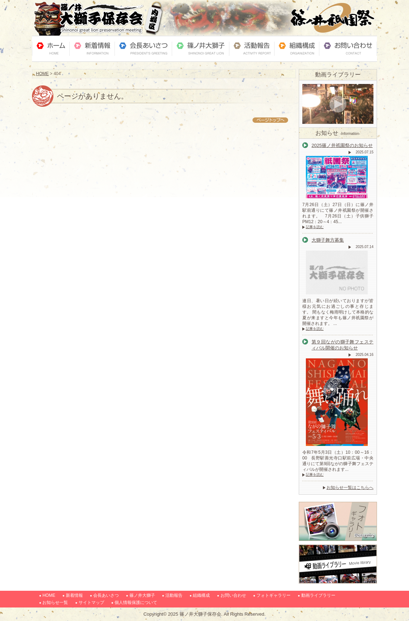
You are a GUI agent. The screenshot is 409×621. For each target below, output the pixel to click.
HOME (42, 73)
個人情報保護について (136, 602)
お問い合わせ (233, 595)
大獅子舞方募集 (328, 240)
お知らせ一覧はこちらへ (349, 487)
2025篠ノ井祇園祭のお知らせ (342, 145)
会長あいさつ (106, 595)
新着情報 (74, 595)
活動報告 (173, 595)
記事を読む (315, 227)
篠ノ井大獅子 (142, 595)
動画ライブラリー (318, 595)
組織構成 (201, 595)
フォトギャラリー (273, 595)
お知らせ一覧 (55, 602)
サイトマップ (91, 602)
